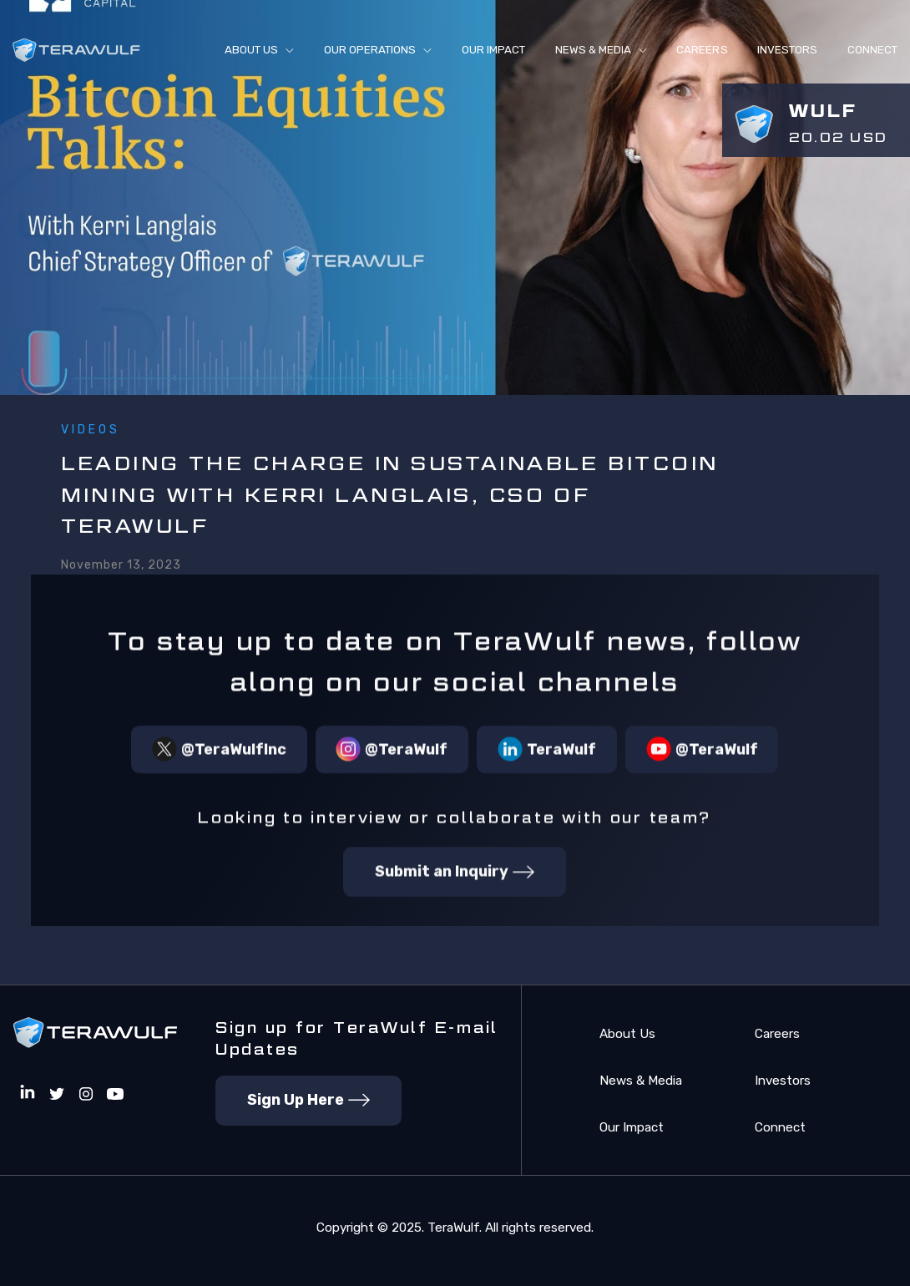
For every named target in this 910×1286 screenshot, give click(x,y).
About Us (627, 1033)
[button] (259, 50)
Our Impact (493, 49)
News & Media (640, 1080)
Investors (787, 49)
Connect (780, 1127)
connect (872, 49)
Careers (701, 49)
